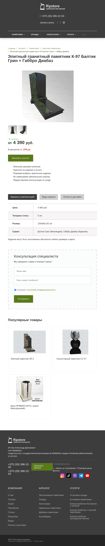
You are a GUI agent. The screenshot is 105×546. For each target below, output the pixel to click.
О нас (11, 495)
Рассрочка (13, 517)
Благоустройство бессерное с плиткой (83, 505)
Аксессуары (53, 34)
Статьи (11, 512)
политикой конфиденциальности (41, 290)
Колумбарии (45, 517)
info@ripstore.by (62, 464)
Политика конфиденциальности (20, 541)
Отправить (23, 299)
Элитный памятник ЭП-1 (22, 359)
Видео (11, 521)
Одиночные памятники (50, 508)
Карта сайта (38, 541)
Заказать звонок (47, 22)
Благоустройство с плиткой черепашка (83, 511)
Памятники (17, 34)
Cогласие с (36, 290)
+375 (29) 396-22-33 (19, 472)
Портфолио (13, 508)
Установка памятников (81, 500)
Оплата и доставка (17, 525)
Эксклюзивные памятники (51, 495)
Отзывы (12, 500)
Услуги (70, 34)
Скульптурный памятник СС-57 (71, 359)
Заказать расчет (20, 158)
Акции (11, 504)
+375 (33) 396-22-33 (53, 16)
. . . (83, 34)
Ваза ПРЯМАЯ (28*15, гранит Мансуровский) (25, 407)
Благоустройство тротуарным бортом (79, 517)
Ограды (34, 34)
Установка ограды (78, 495)
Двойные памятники (48, 512)
